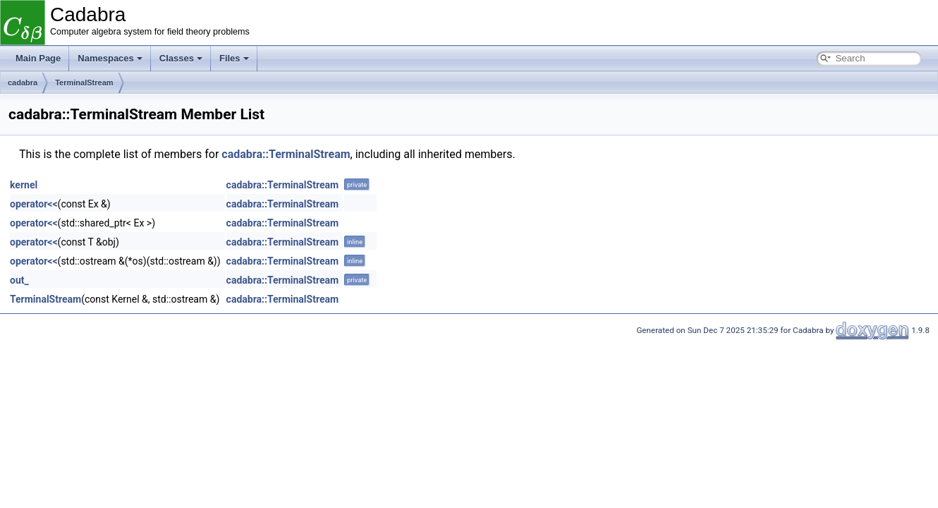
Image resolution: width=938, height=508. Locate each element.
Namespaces (110, 58)
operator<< (34, 204)
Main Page (38, 58)
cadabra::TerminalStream (285, 154)
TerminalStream (84, 82)
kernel (23, 184)
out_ (19, 280)
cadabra (22, 82)
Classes (180, 58)
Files (234, 58)
